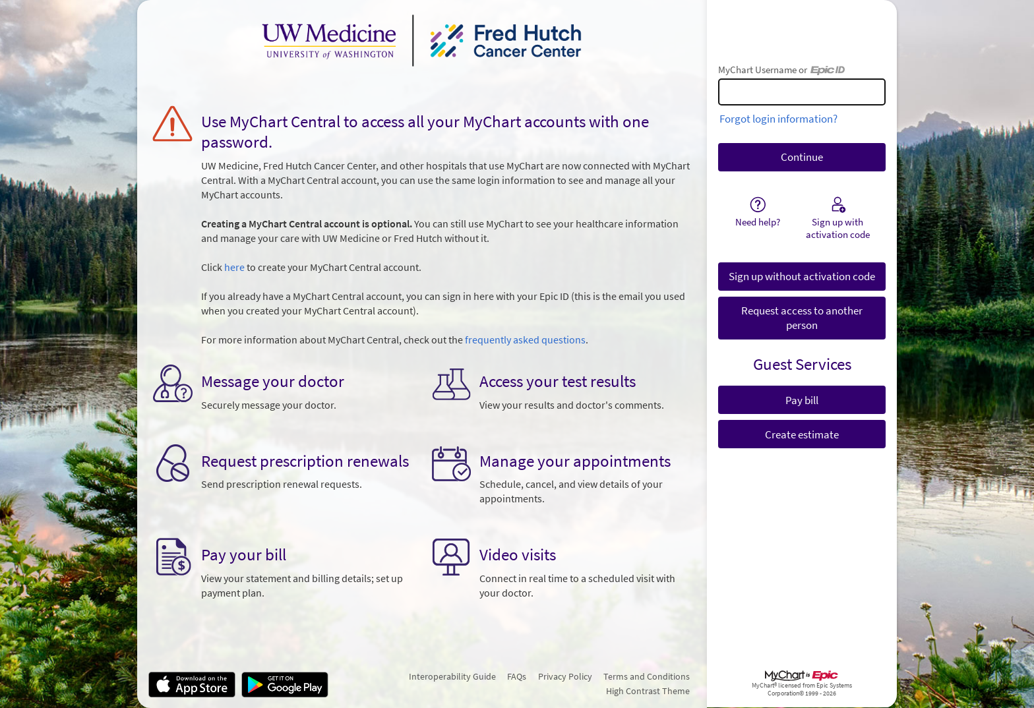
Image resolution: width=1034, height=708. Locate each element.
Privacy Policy (565, 676)
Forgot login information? (778, 118)
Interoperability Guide (452, 676)
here (234, 267)
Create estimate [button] (802, 434)
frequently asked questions (525, 340)
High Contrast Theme (648, 691)
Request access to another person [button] (802, 317)
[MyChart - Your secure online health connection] (422, 40)
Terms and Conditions (646, 676)
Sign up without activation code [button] (802, 276)
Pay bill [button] (801, 400)
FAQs (516, 676)
